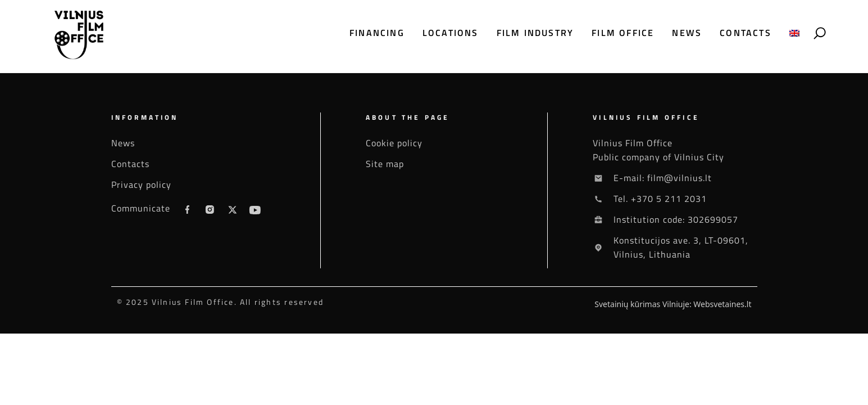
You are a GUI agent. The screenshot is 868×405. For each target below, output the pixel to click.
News (687, 32)
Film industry (535, 32)
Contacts (745, 32)
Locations (450, 32)
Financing (377, 32)
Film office (623, 32)
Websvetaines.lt (722, 304)
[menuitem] (794, 32)
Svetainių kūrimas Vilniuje (641, 304)
